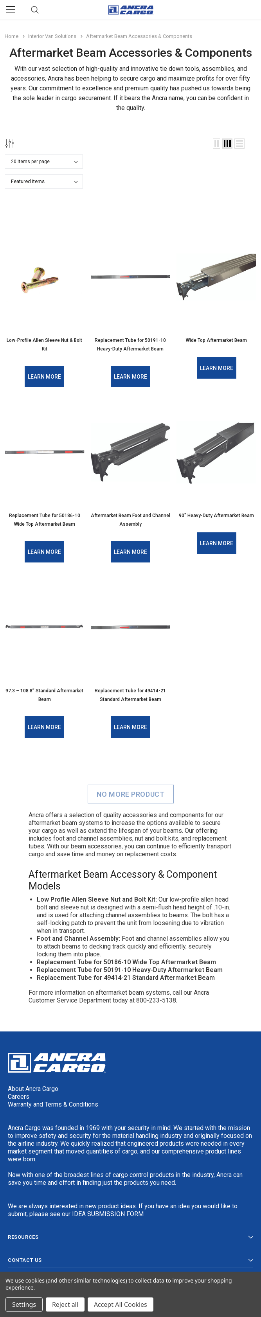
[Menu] (10, 9)
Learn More (44, 377)
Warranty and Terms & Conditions (53, 1104)
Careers (18, 1096)
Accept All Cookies (120, 1304)
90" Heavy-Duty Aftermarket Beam (216, 515)
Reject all (65, 1304)
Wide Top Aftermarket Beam (216, 340)
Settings (24, 1304)
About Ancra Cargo (33, 1088)
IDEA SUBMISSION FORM (108, 1213)
